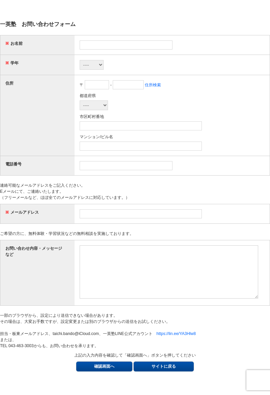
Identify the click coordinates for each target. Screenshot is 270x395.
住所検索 (153, 85)
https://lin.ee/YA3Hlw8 (176, 343)
